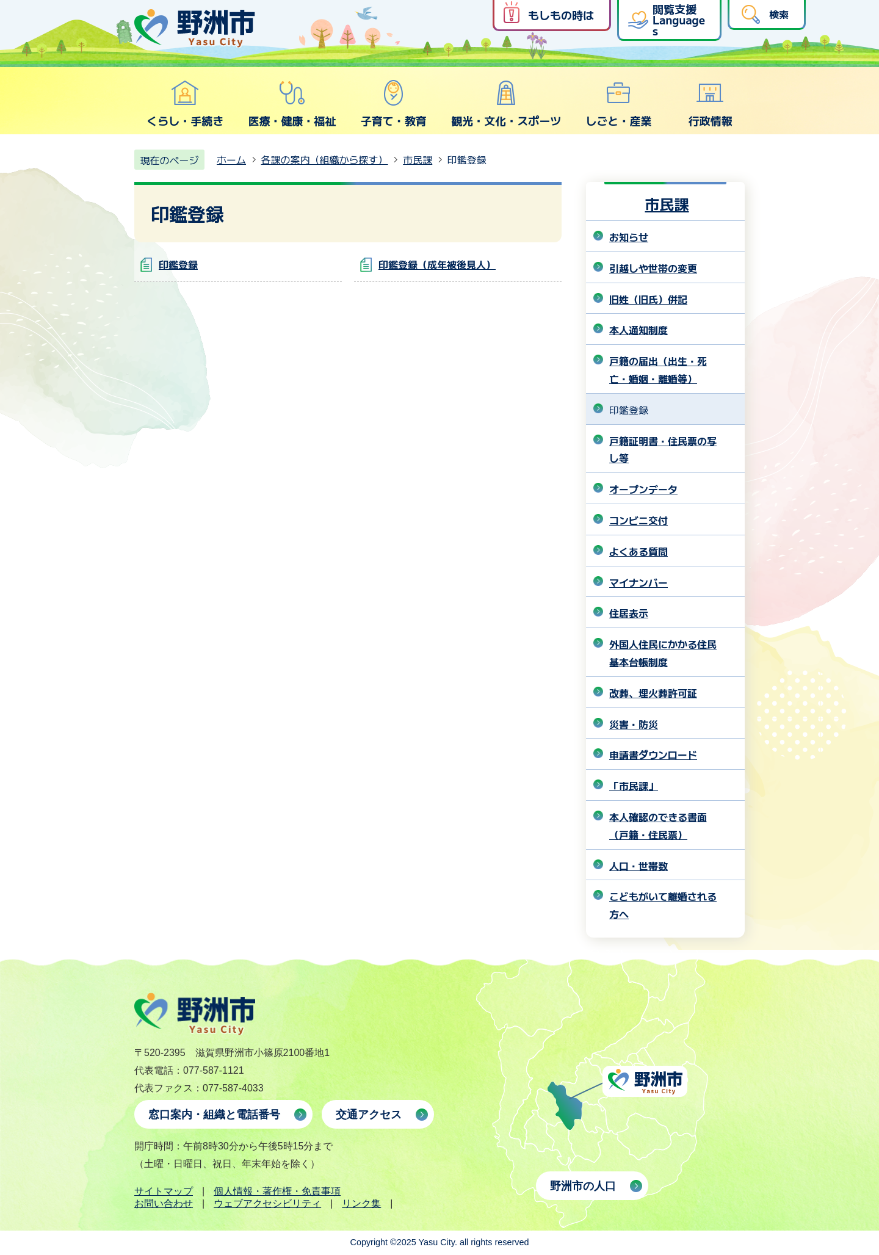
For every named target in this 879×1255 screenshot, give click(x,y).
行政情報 (711, 103)
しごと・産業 (618, 103)
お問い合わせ (163, 1203)
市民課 (417, 159)
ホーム (231, 159)
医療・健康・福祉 (292, 103)
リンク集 (361, 1203)
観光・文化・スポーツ (506, 103)
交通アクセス (369, 1115)
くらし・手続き (184, 103)
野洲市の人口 (583, 1186)
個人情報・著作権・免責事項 (277, 1191)
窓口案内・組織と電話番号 (214, 1115)
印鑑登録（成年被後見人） (437, 264)
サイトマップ (163, 1191)
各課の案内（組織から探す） (324, 159)
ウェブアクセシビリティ (267, 1203)
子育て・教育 (394, 103)
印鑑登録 (178, 264)
